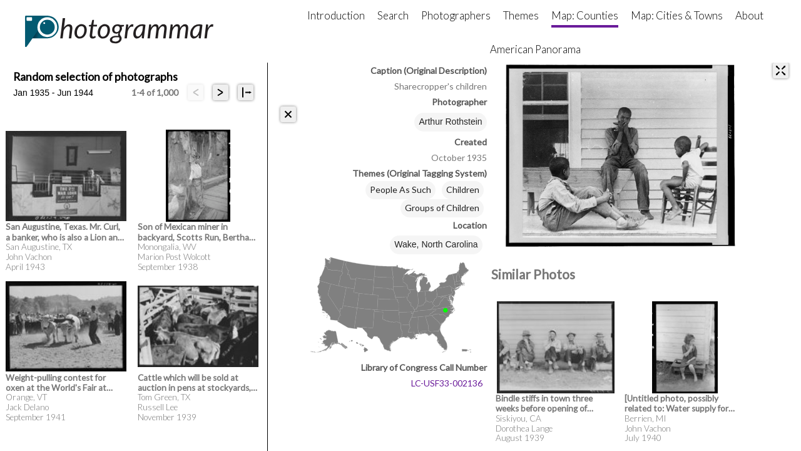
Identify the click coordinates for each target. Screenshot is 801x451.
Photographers (456, 15)
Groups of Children (442, 207)
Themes (521, 15)
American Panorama (535, 49)
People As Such (400, 189)
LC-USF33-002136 (446, 383)
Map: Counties (584, 15)
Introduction (336, 15)
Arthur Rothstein (450, 122)
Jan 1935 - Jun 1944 (53, 92)
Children (462, 189)
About (749, 15)
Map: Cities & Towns (677, 15)
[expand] (780, 70)
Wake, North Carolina (435, 244)
